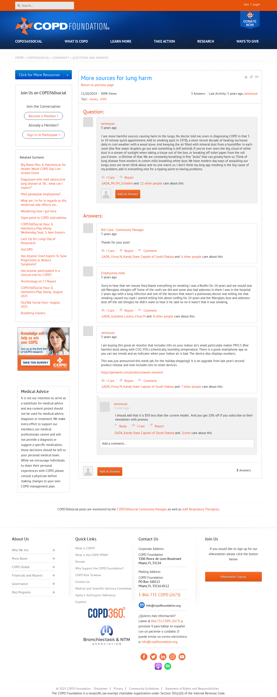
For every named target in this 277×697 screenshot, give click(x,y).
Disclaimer (101, 689)
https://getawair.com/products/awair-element (132, 372)
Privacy (118, 689)
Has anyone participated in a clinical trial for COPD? (40, 273)
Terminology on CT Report (38, 281)
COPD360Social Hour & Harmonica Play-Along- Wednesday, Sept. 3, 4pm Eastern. (43, 228)
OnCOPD (27, 249)
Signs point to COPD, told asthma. (44, 218)
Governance (20, 584)
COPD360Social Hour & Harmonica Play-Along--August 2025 (42, 292)
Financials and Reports (27, 575)
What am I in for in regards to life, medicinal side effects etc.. (44, 203)
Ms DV (115, 183)
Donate (250, 20)
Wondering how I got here (38, 211)
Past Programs (21, 592)
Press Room (19, 558)
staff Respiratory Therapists (200, 509)
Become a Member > (43, 116)
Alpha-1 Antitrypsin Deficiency (95, 595)
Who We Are (20, 550)
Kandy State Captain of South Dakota (148, 257)
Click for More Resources (39, 74)
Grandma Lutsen (122, 316)
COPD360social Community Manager (142, 509)
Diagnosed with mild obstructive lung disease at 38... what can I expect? (43, 183)
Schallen (127, 183)
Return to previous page (97, 85)
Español (80, 602)
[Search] (44, 5)
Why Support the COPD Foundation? (99, 568)
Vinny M (116, 257)
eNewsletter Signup (233, 576)
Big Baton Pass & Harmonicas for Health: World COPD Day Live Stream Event (43, 169)
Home (19, 58)
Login (256, 4)
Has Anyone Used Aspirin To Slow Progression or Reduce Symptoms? (44, 260)
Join (246, 4)
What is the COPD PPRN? (91, 555)
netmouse (251, 93)
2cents (186, 433)
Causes (93, 99)
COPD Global (20, 567)
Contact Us (82, 582)
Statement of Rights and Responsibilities (192, 689)
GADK (106, 183)
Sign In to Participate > (43, 135)
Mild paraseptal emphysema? (41, 194)
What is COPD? (85, 548)
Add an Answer (128, 194)
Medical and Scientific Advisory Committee (103, 588)
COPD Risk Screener (88, 575)
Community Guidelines (144, 689)
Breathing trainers (33, 313)
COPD (103, 99)
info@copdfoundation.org (159, 642)
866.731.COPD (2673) (165, 621)
